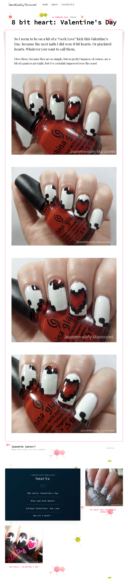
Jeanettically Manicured (16, 575)
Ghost (120, 575)
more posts (22, 449)
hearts (73, 17)
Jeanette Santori (24, 446)
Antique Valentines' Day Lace (42, 508)
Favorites (67, 4)
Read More (110, 448)
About (54, 4)
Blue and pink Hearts (43, 501)
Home (45, 4)
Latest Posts (109, 575)
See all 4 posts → (42, 515)
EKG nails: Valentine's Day (42, 493)
